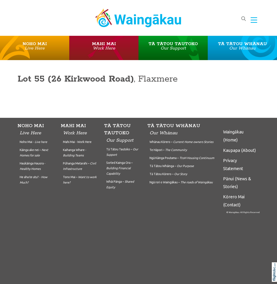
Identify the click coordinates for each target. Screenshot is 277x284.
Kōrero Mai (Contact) (234, 200)
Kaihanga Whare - (74, 152)
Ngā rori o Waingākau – (181, 182)
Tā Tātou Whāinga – (172, 166)
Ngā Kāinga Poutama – (182, 158)
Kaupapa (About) (239, 150)
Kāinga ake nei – (34, 152)
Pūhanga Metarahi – (79, 166)
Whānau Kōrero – (181, 142)
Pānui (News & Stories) (237, 182)
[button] (254, 20)
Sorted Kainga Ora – (119, 168)
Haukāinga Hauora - (32, 166)
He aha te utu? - (33, 179)
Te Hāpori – (168, 150)
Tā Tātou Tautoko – (122, 152)
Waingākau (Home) (233, 136)
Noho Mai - (33, 142)
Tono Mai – (80, 179)
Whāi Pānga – (120, 184)
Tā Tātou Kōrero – (168, 174)
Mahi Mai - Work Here (77, 142)
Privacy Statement (233, 164)
